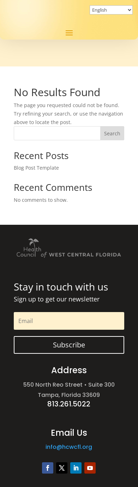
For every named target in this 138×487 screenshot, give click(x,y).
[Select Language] (111, 9)
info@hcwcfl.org (69, 447)
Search (112, 133)
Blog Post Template (36, 167)
